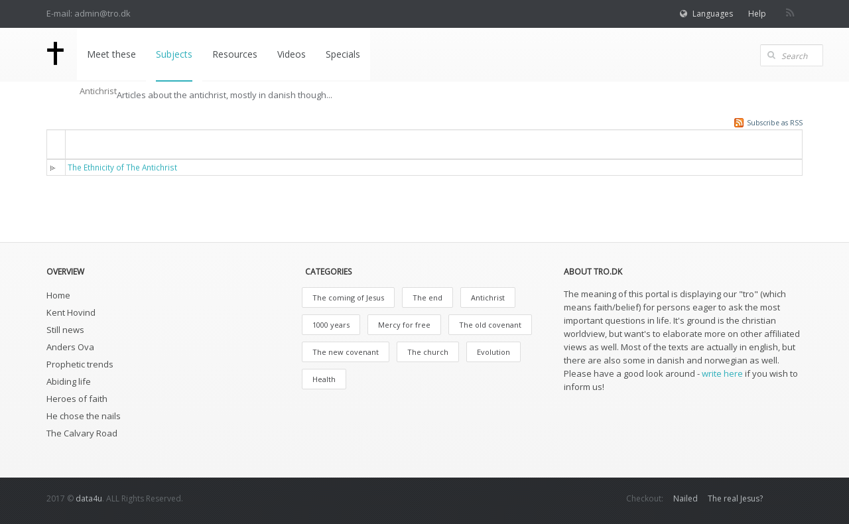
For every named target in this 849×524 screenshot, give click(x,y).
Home (58, 295)
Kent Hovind (71, 312)
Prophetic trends (79, 364)
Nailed (685, 498)
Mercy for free (404, 325)
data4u (89, 498)
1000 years (331, 325)
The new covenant (345, 352)
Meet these (111, 54)
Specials (343, 54)
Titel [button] (86, 143)
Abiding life (68, 381)
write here (722, 373)
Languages (712, 13)
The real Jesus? (735, 498)
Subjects (174, 54)
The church (427, 352)
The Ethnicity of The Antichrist (122, 167)
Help (757, 13)
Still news (65, 330)
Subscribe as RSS (775, 122)
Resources (234, 54)
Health (324, 379)
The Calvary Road (81, 433)
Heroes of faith (76, 399)
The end (427, 297)
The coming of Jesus (348, 297)
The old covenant (490, 325)
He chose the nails (83, 416)
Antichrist (488, 297)
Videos (291, 54)
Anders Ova (70, 347)
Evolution (493, 352)
